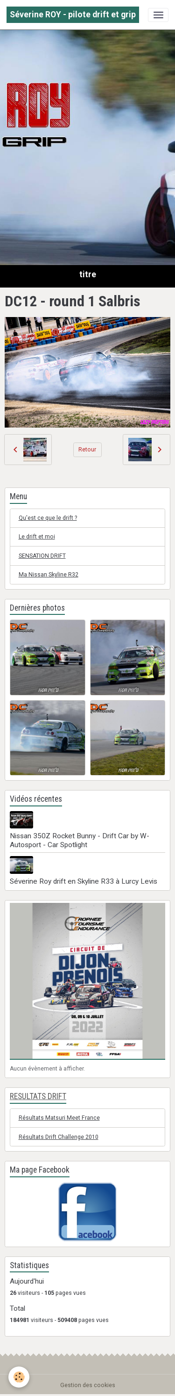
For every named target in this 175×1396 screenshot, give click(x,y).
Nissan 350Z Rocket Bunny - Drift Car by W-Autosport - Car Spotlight (79, 840)
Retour (87, 449)
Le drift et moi (37, 536)
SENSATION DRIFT (42, 556)
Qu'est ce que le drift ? (48, 518)
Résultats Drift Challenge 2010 (58, 1137)
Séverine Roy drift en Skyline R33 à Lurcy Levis (83, 881)
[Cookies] (18, 1377)
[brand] (73, 15)
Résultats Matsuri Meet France (59, 1118)
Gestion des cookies (87, 1385)
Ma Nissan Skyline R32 (48, 574)
